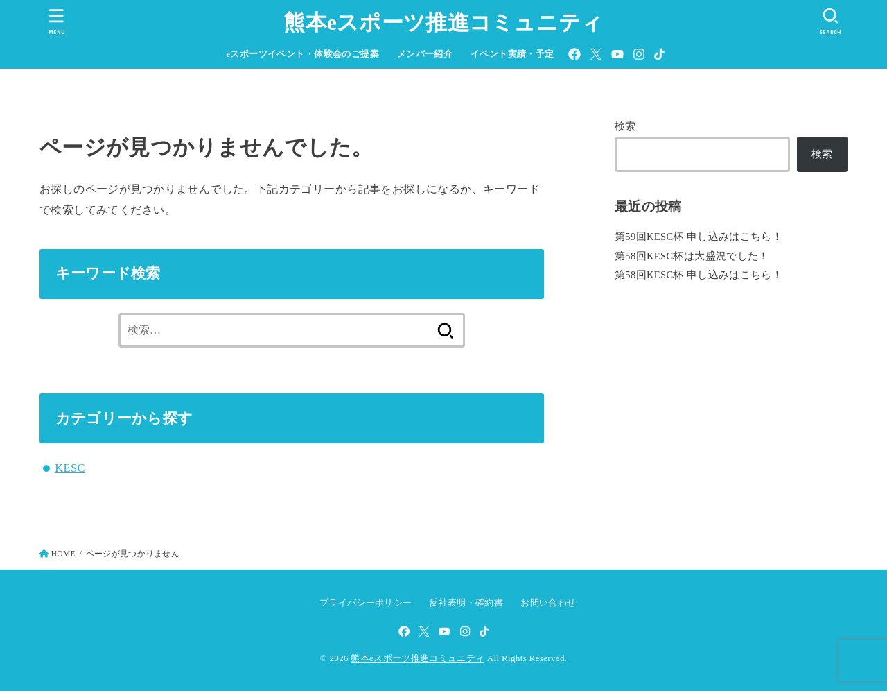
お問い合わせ (548, 602)
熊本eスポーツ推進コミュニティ (443, 22)
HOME (63, 553)
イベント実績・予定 (512, 54)
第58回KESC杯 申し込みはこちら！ (698, 274)
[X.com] (596, 54)
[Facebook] (574, 54)
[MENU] (57, 21)
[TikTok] (659, 54)
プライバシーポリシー (365, 602)
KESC (70, 468)
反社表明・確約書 (466, 602)
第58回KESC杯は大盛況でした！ (692, 256)
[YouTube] (617, 54)
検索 (625, 126)
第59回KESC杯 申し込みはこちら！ (698, 236)
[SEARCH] (830, 21)
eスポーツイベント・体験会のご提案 (302, 54)
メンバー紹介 (425, 54)
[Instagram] (639, 54)
